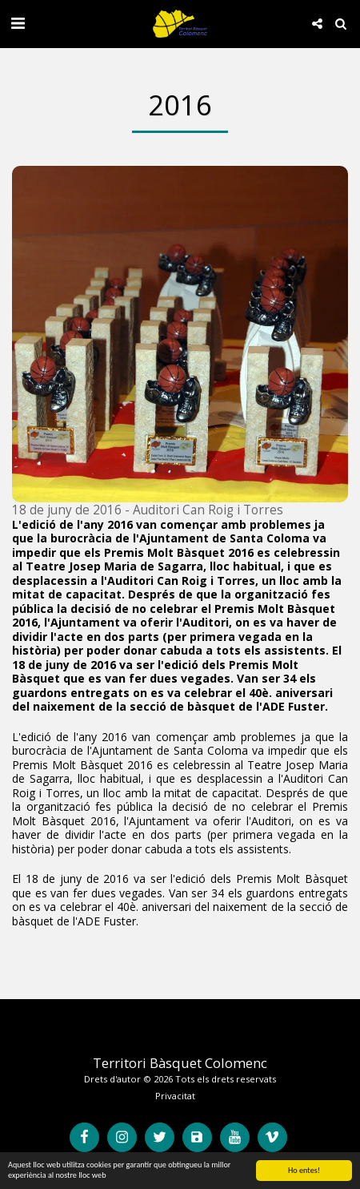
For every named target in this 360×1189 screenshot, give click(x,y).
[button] (17, 22)
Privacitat (175, 1096)
